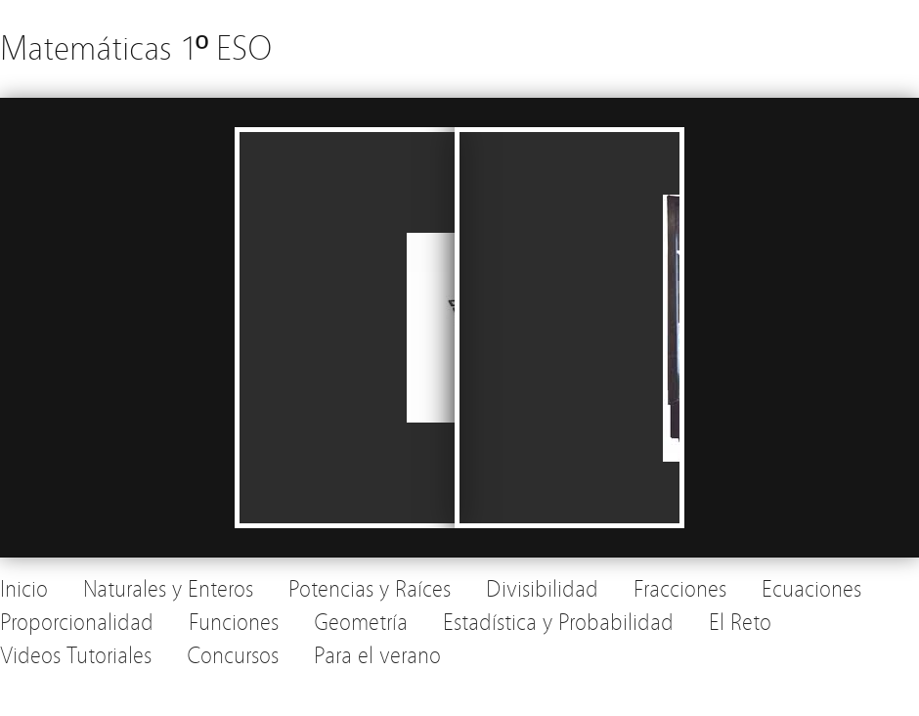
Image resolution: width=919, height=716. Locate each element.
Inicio (24, 589)
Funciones (234, 622)
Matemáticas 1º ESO (136, 48)
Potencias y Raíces (369, 589)
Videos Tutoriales (76, 656)
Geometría (361, 622)
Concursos (233, 656)
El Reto (740, 622)
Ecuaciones (811, 589)
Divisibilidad (542, 589)
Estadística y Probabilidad (558, 622)
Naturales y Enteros (168, 589)
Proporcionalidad (76, 622)
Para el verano (377, 656)
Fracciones (680, 589)
